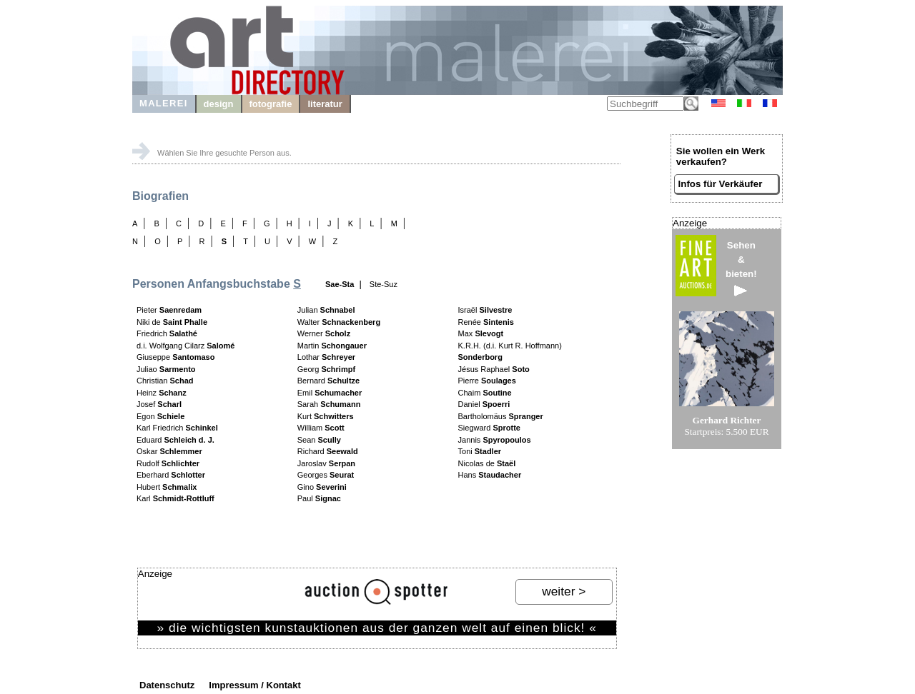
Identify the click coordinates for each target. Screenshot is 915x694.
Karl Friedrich (177, 427)
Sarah (329, 404)
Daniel (484, 404)
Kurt (325, 416)
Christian (165, 380)
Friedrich (167, 333)
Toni (480, 451)
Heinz (162, 392)
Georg (326, 369)
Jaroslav (326, 463)
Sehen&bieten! (741, 268)
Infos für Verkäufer (720, 183)
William (321, 427)
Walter (338, 322)
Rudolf (168, 463)
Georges (326, 475)
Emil (329, 392)
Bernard (328, 380)
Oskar (169, 451)
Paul (319, 498)
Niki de (172, 322)
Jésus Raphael (494, 369)
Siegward (489, 427)
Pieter (169, 310)
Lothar (326, 357)
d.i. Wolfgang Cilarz (185, 345)
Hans (490, 475)
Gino (322, 487)
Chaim (485, 392)
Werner (323, 333)
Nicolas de (487, 463)
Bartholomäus (500, 416)
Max (481, 333)
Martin (332, 345)
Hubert (167, 487)
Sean (319, 440)
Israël (485, 310)
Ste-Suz (383, 284)
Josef (159, 404)
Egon (160, 416)
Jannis (494, 440)
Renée (486, 322)
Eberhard (171, 475)
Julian (326, 310)
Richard (327, 451)
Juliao (166, 369)
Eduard (175, 440)
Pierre (487, 380)
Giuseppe (175, 357)
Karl (175, 498)
